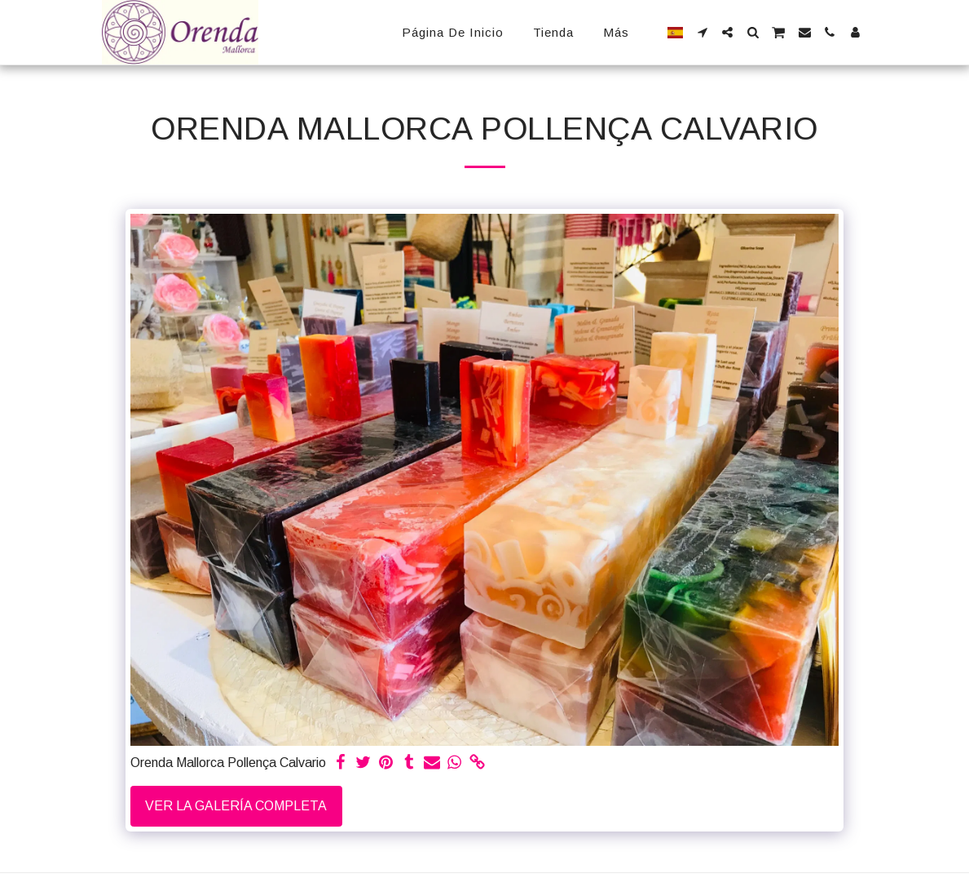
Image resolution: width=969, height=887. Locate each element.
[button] (702, 32)
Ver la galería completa (236, 806)
